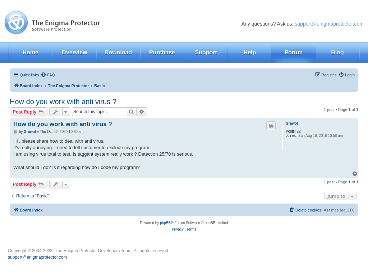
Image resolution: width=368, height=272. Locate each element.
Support (206, 52)
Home (30, 52)
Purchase (162, 52)
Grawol (292, 123)
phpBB (165, 223)
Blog (337, 52)
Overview (74, 52)
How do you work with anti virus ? (63, 102)
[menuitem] (48, 75)
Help (250, 52)
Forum (294, 52)
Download (118, 52)
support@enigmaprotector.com (329, 24)
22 (299, 131)
